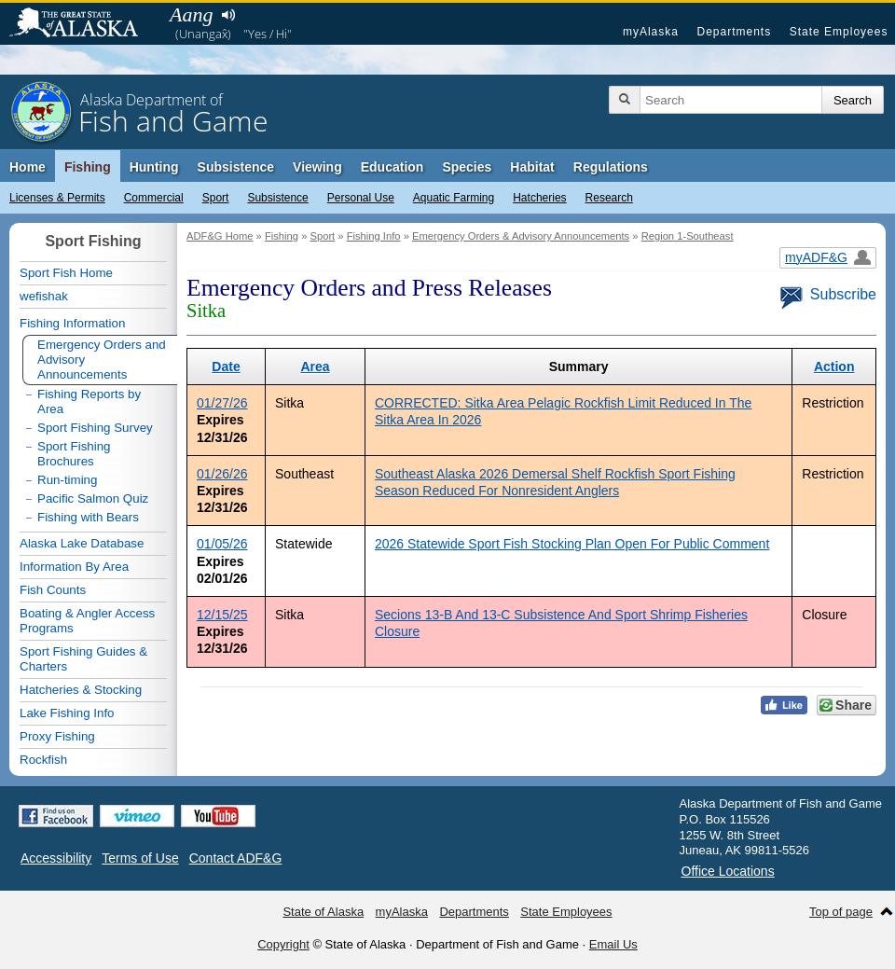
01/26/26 (222, 473)
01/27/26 (222, 402)
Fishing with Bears (88, 517)
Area (314, 366)
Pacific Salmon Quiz (92, 498)
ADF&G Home (220, 236)
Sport (215, 197)
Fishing (87, 166)
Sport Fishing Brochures (74, 453)
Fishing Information (72, 323)
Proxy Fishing (57, 736)
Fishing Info (374, 236)
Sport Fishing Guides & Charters (83, 658)
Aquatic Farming (453, 197)
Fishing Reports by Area (89, 401)
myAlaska (651, 31)
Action (834, 366)
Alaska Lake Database (82, 543)
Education (392, 166)
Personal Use (360, 197)
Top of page (841, 912)
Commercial (154, 197)
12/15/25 (222, 614)
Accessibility (56, 858)
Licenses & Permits (57, 197)
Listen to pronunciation (228, 15)
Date (226, 366)
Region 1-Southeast (687, 236)
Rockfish (43, 760)
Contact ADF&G (235, 858)
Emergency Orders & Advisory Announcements (520, 236)
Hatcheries (539, 197)
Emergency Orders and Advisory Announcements (101, 359)
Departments (733, 31)
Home (27, 166)
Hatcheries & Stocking (81, 690)
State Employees (839, 31)
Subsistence (277, 197)
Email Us (613, 944)
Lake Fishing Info (67, 713)
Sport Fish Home (66, 273)
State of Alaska (83, 24)
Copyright (283, 944)
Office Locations (728, 871)
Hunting (154, 166)
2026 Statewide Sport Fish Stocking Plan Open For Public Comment (572, 543)
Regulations (610, 166)
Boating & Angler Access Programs (87, 620)
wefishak (44, 296)
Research (609, 197)
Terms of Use (140, 858)
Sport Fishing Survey (95, 428)
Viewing (317, 166)
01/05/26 (222, 543)
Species (466, 166)
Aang (191, 14)
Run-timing (67, 480)
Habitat (532, 166)
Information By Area (74, 567)
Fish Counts (53, 590)
